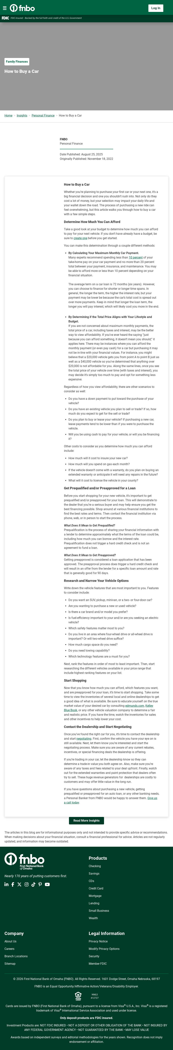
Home (8, 115)
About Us (10, 941)
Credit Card (96, 888)
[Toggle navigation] (5, 8)
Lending (94, 903)
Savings (94, 873)
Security (94, 956)
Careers (9, 949)
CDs (91, 881)
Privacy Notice (98, 941)
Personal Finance (43, 115)
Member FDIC (98, 963)
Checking (95, 866)
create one (80, 238)
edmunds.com (134, 705)
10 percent (136, 257)
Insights (22, 115)
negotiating (83, 738)
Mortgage (95, 896)
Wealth (93, 918)
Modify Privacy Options (104, 949)
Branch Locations (16, 956)
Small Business (99, 910)
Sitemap (9, 963)
